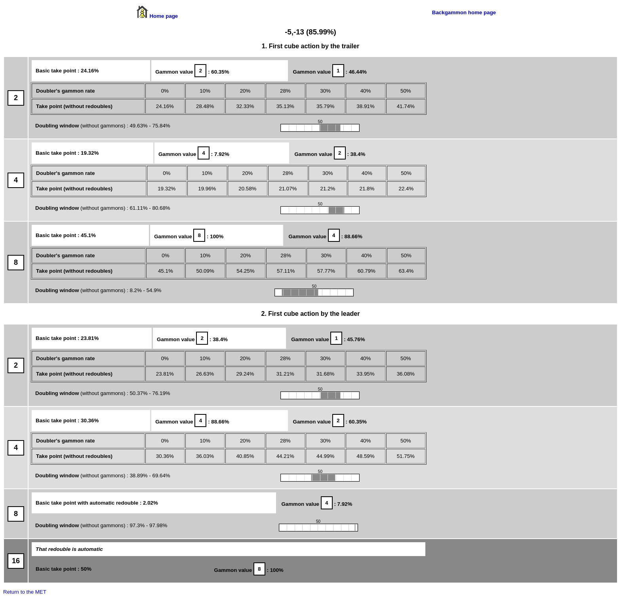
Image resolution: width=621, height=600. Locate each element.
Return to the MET (24, 592)
